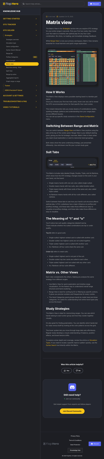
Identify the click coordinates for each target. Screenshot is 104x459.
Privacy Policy (75, 436)
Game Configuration (87, 116)
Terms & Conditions (75, 440)
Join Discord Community (72, 411)
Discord (95, 444)
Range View (55, 41)
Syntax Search (51, 345)
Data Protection (75, 444)
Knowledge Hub (75, 450)
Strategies (66, 29)
